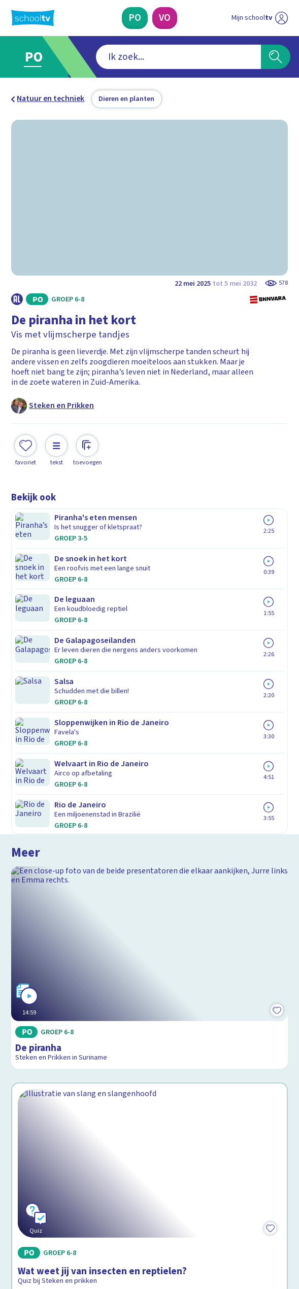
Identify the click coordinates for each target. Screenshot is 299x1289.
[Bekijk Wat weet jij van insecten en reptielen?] (149, 768)
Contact (28, 1014)
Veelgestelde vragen (56, 1028)
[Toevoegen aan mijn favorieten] (25, 449)
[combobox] (135, 57)
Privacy (27, 1056)
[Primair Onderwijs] (135, 18)
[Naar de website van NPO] (281, 18)
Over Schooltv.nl (47, 1042)
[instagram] (38, 1207)
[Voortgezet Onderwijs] (164, 18)
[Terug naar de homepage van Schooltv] (32, 18)
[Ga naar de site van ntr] (249, 1231)
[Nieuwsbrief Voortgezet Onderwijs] (201, 1130)
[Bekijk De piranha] (149, 600)
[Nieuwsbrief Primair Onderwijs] (98, 1130)
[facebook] (16, 1207)
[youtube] (83, 1207)
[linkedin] (61, 1207)
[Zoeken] (275, 57)
